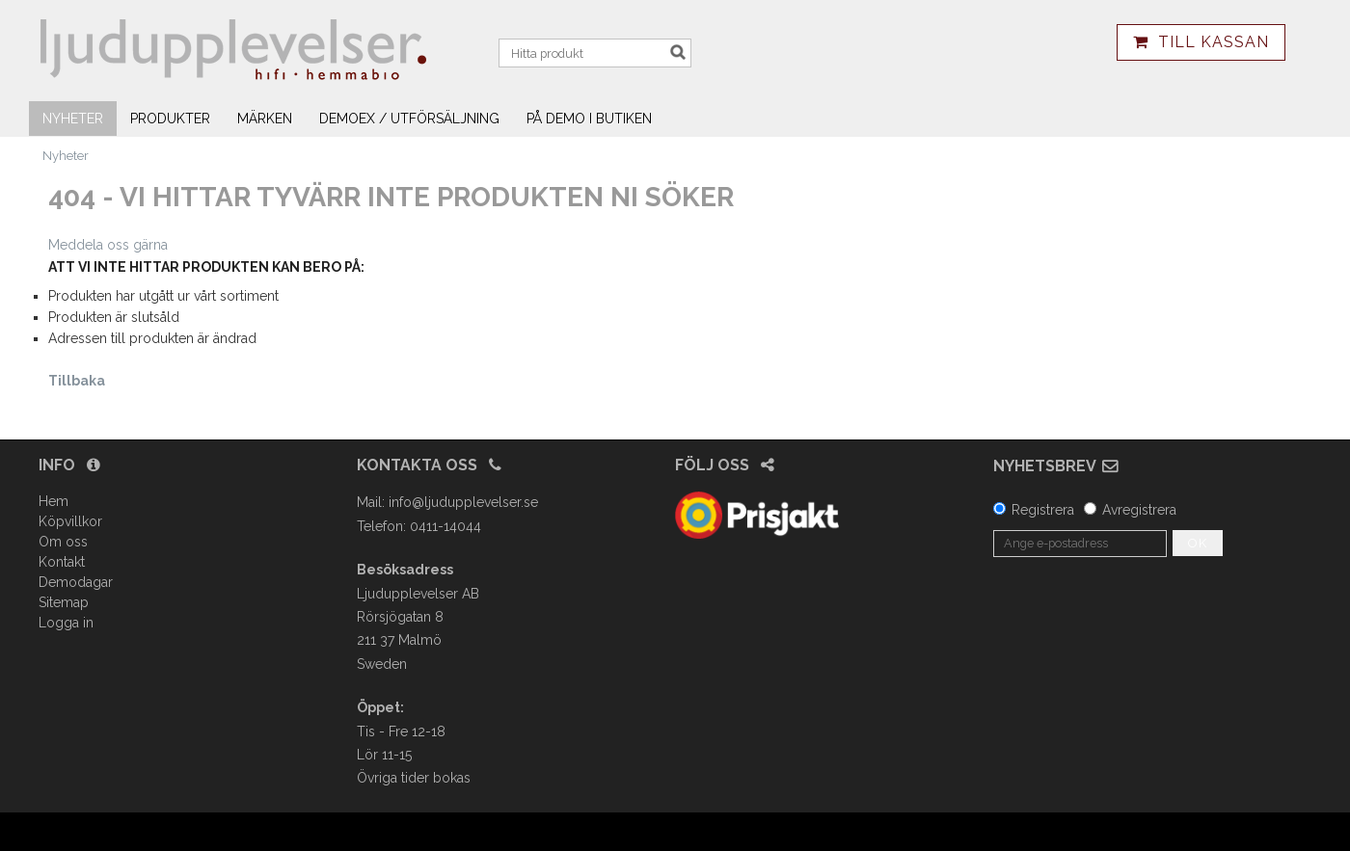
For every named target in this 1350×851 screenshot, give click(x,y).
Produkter (170, 118)
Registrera (1043, 510)
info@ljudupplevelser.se (463, 502)
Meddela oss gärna (108, 245)
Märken (264, 118)
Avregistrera (1139, 510)
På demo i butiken (589, 118)
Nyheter (72, 118)
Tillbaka (76, 380)
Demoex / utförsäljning (409, 118)
